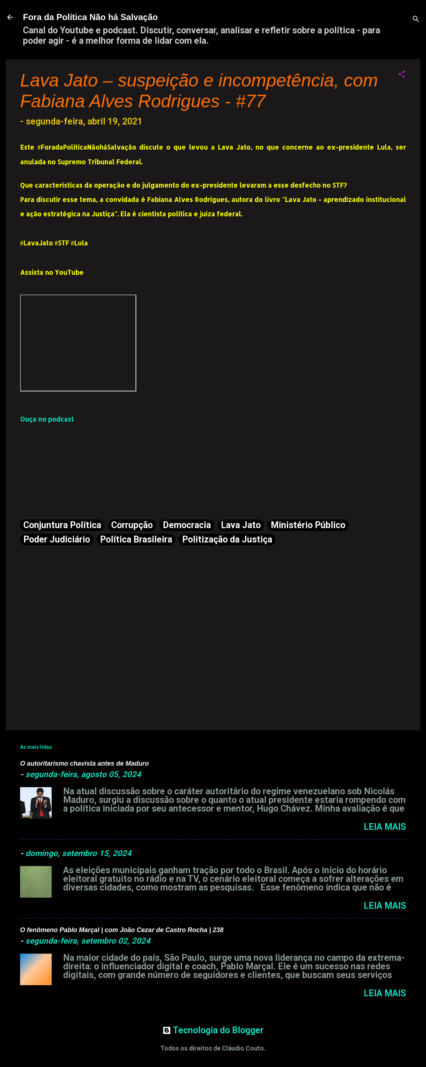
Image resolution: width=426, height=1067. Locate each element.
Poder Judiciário (56, 539)
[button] (401, 75)
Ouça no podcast (47, 419)
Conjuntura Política (62, 525)
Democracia (187, 525)
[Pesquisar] (416, 19)
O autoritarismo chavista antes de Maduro (84, 763)
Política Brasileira (136, 539)
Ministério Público (308, 525)
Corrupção (132, 525)
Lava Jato (241, 525)
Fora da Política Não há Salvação (90, 17)
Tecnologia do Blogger (213, 1030)
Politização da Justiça (227, 539)
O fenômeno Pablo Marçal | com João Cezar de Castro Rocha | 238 (121, 930)
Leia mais (385, 827)
